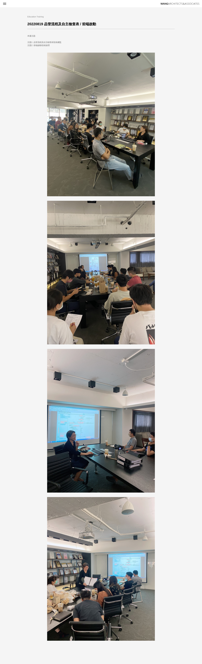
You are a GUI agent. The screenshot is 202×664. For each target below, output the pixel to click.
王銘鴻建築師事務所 (179, 4)
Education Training (35, 17)
